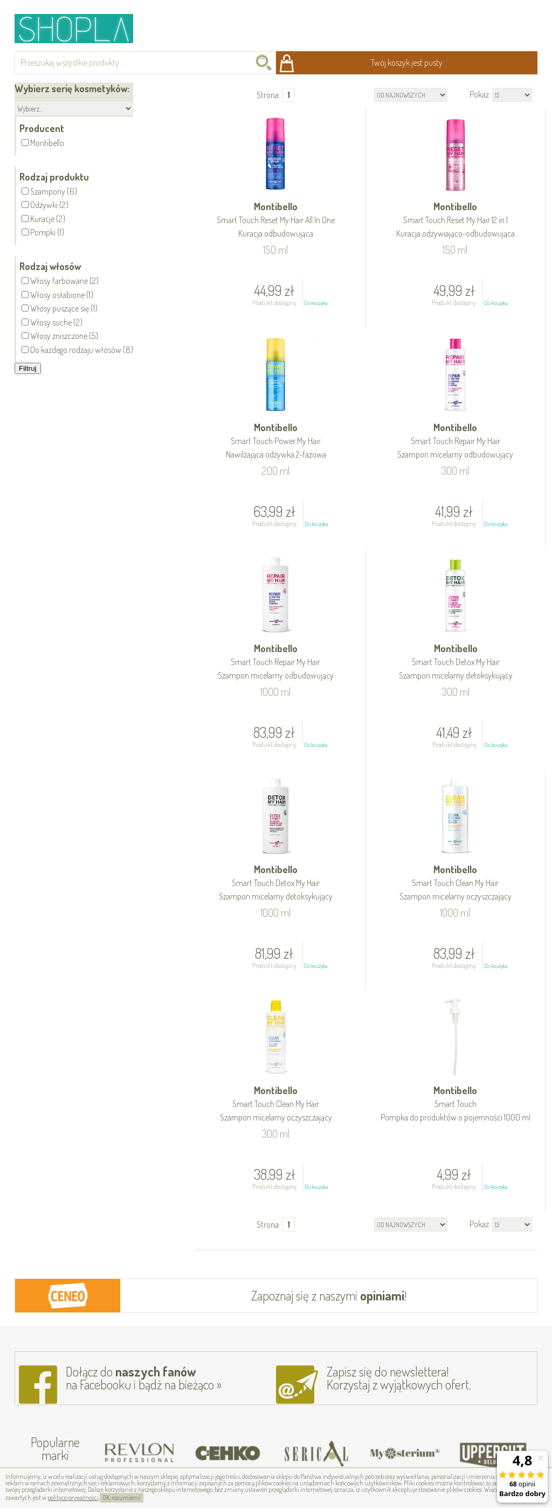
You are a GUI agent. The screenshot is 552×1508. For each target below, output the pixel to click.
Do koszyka (315, 303)
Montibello (275, 220)
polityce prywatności (73, 1497)
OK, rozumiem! (121, 1497)
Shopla (81, 28)
